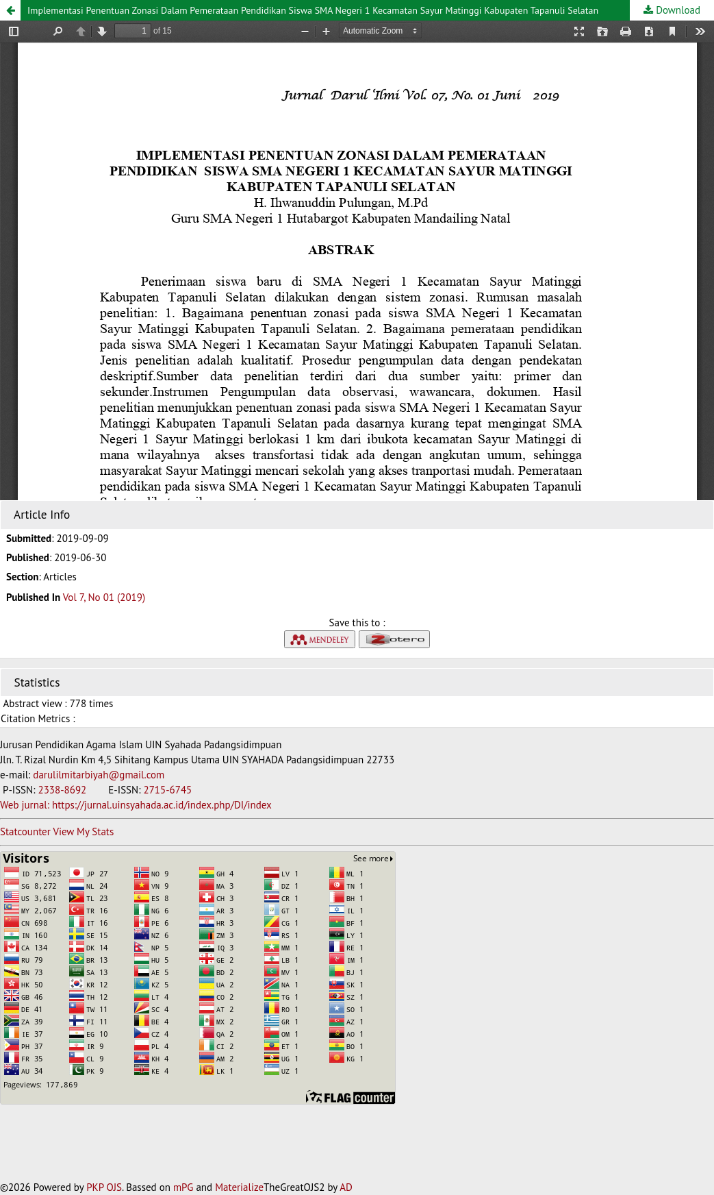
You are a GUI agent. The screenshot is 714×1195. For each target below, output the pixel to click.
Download (676, 9)
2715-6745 (167, 789)
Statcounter (25, 831)
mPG (183, 1187)
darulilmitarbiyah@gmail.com (98, 774)
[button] (10, 10)
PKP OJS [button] (104, 1187)
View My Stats (83, 831)
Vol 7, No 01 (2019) (104, 597)
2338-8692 (63, 789)
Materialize (239, 1187)
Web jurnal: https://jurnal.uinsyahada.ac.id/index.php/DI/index (136, 804)
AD (346, 1187)
